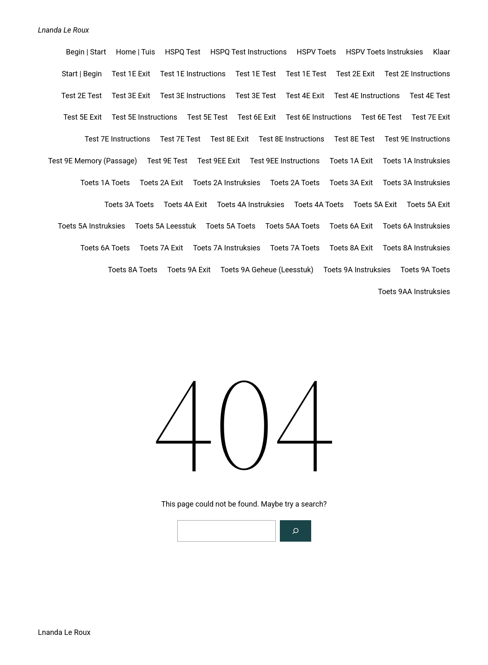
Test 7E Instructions (117, 138)
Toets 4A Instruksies (250, 204)
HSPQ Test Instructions (248, 51)
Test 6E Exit (256, 117)
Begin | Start (86, 51)
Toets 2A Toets (294, 182)
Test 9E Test (167, 160)
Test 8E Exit (229, 138)
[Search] (295, 531)
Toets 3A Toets (129, 204)
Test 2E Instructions (417, 73)
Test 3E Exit (131, 95)
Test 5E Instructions (144, 117)
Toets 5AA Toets (292, 226)
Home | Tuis (135, 51)
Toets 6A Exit (351, 226)
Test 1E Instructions (192, 73)
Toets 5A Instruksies (91, 226)
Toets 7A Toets (294, 247)
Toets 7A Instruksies (226, 247)
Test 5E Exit (82, 117)
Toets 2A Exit (161, 182)
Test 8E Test (354, 138)
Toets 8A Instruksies (416, 247)
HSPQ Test (182, 51)
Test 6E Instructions (318, 117)
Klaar (441, 51)
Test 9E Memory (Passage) (92, 160)
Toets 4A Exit (185, 204)
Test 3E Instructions (192, 95)
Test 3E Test (255, 95)
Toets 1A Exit (351, 160)
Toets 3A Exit (351, 182)
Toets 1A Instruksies (416, 160)
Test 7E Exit (431, 117)
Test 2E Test (81, 95)
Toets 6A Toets (105, 247)
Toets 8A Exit (351, 247)
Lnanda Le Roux (63, 30)
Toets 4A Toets (319, 204)
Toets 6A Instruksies (416, 226)
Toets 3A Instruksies (416, 182)
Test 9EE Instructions (284, 160)
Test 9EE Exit (218, 160)
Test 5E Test (207, 117)
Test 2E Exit (355, 73)
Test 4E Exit (305, 95)
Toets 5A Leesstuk (165, 226)
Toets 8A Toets (132, 269)
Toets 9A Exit (189, 269)
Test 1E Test (255, 73)
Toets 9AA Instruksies (414, 291)
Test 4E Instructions (367, 95)
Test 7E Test (180, 138)
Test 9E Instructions (417, 138)
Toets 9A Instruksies (357, 269)
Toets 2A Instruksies (226, 182)
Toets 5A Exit (375, 204)
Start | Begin (82, 73)
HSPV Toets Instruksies (384, 51)
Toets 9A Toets (425, 269)
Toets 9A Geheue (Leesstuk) (267, 269)
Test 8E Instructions (291, 138)
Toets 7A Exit (161, 247)
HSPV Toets (316, 51)
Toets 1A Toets (105, 182)
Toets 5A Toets (231, 226)
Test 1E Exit (131, 73)
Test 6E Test (381, 117)
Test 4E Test (430, 95)
